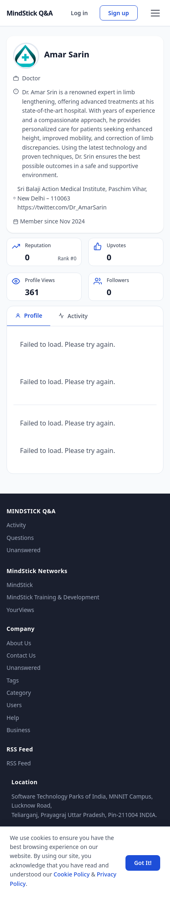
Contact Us (21, 655)
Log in (79, 13)
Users (14, 705)
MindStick (20, 585)
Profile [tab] (28, 315)
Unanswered (23, 550)
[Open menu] (155, 13)
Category (19, 692)
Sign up (118, 13)
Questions (20, 538)
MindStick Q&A (30, 13)
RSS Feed (19, 763)
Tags (13, 680)
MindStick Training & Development (53, 597)
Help (13, 717)
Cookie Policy (71, 874)
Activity (16, 525)
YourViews (20, 610)
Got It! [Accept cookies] (143, 863)
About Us (19, 643)
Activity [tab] (72, 316)
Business (18, 730)
